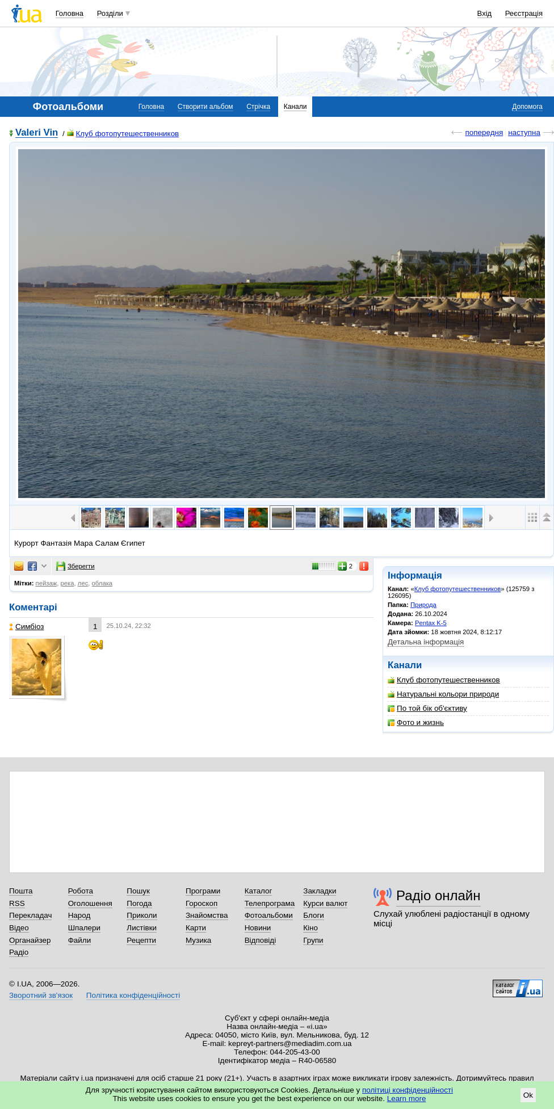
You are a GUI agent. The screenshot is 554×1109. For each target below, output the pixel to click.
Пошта (20, 891)
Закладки (319, 891)
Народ (79, 915)
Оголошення (90, 903)
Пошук (138, 891)
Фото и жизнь (416, 722)
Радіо (18, 952)
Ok (528, 1095)
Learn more (406, 1098)
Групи (313, 940)
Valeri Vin (36, 133)
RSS (17, 903)
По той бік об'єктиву (427, 708)
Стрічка (258, 107)
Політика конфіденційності (133, 995)
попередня (484, 132)
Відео (19, 928)
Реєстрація (524, 13)
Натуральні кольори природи (443, 694)
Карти (196, 928)
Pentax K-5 (431, 622)
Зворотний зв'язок (41, 995)
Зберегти (75, 566)
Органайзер (30, 940)
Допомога (527, 107)
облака (102, 583)
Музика (198, 940)
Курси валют (325, 903)
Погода (139, 903)
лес (83, 583)
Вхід (484, 13)
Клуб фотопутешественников (123, 133)
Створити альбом (205, 107)
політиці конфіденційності (407, 1090)
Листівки (142, 928)
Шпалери (84, 928)
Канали (295, 107)
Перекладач (30, 915)
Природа (423, 604)
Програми (203, 891)
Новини (258, 928)
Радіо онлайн (438, 895)
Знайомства (207, 915)
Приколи (142, 915)
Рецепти (141, 940)
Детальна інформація (426, 642)
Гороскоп (201, 903)
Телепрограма (270, 903)
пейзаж (46, 583)
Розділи (110, 13)
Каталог (258, 891)
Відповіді (260, 940)
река (67, 583)
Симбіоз (26, 626)
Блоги (313, 915)
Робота (80, 891)
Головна (69, 13)
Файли (79, 940)
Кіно (310, 928)
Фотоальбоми (269, 915)
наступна (524, 132)
